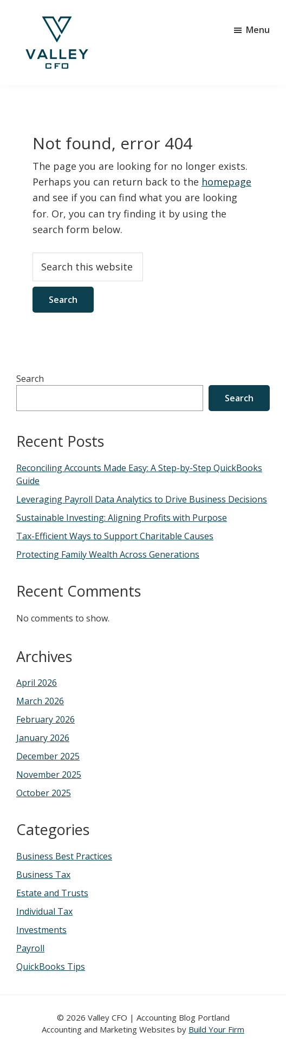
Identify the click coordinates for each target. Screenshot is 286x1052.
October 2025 (43, 793)
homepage (226, 181)
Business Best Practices (64, 856)
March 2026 (40, 701)
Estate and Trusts (52, 893)
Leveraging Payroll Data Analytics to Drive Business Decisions (141, 499)
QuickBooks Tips (50, 966)
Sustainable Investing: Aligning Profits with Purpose (121, 518)
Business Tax (43, 875)
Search (30, 379)
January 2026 (42, 738)
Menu (258, 30)
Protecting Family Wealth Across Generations (107, 554)
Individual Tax (44, 911)
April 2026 (36, 683)
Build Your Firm (216, 1029)
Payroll (30, 948)
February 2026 (45, 719)
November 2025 (48, 774)
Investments (41, 930)
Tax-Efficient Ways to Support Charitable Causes (114, 536)
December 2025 (48, 756)
